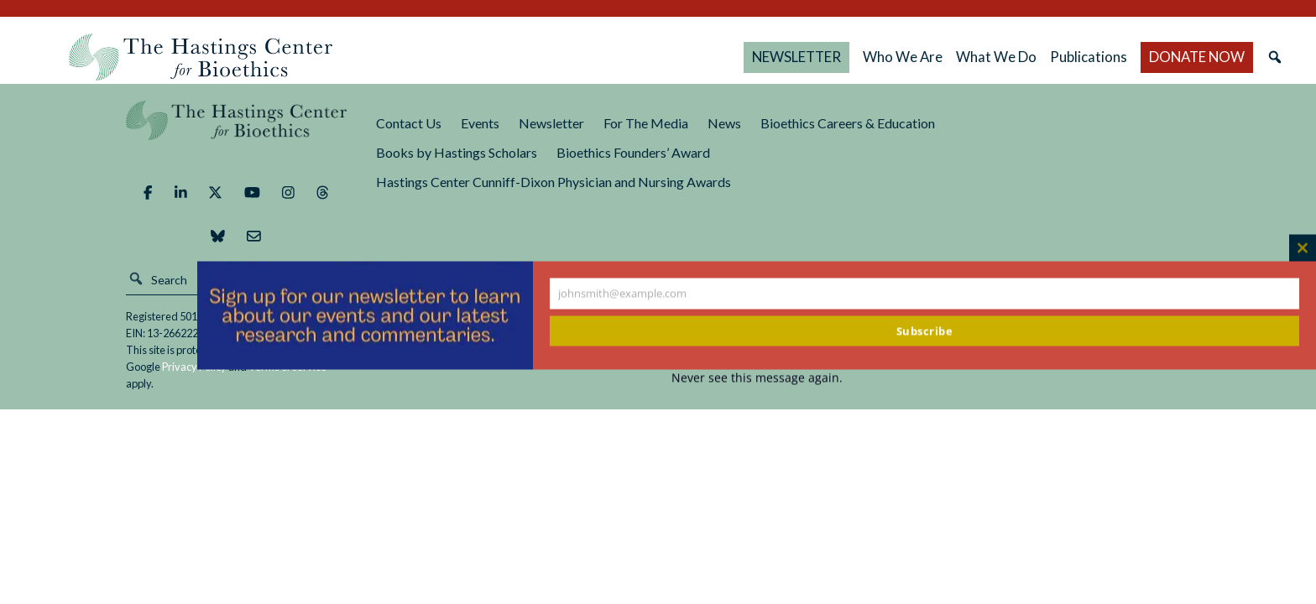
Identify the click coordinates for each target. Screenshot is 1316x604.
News (724, 123)
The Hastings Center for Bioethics (200, 57)
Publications (1088, 56)
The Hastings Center (236, 132)
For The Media (645, 123)
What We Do (996, 56)
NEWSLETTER (796, 56)
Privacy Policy (194, 366)
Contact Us (408, 123)
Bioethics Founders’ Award (633, 152)
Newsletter (551, 123)
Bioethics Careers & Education (847, 123)
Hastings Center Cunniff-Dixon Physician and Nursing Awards (553, 182)
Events (480, 123)
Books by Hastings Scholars (456, 152)
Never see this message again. (757, 378)
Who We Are (903, 56)
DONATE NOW (1197, 56)
